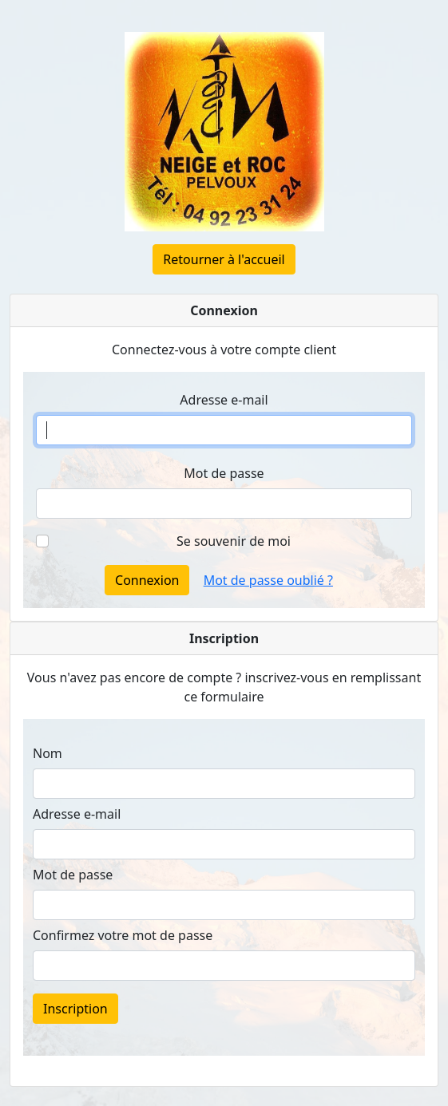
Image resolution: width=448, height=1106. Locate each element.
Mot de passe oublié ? (268, 580)
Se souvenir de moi (233, 541)
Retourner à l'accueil (223, 259)
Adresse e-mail (224, 400)
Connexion (147, 580)
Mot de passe (224, 473)
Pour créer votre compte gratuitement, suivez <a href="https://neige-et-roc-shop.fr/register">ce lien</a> (224, 898)
